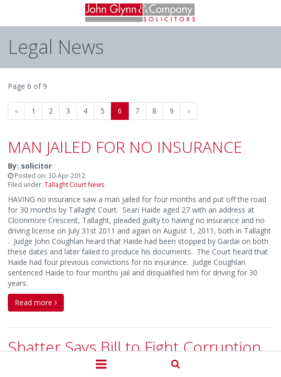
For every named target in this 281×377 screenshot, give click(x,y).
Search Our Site (175, 363)
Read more (36, 302)
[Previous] (16, 111)
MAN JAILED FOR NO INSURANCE (125, 147)
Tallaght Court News (74, 184)
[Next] (188, 111)
